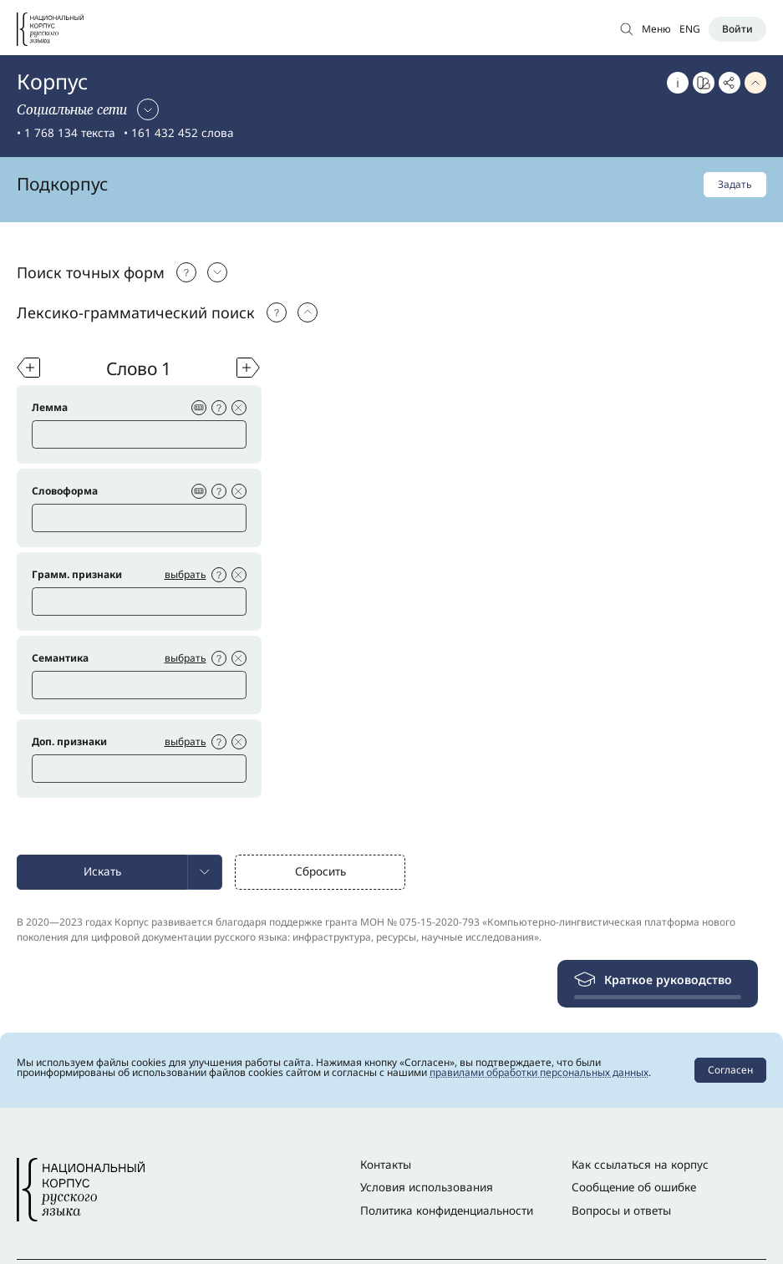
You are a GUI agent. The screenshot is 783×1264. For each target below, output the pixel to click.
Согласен (730, 1070)
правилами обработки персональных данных (539, 1072)
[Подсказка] (186, 272)
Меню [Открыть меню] (656, 29)
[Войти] (737, 29)
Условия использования (426, 1187)
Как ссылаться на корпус (640, 1164)
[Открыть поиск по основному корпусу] (626, 29)
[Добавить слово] (28, 368)
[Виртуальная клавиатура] (198, 407)
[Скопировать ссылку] (729, 83)
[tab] (391, 272)
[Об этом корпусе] (678, 83)
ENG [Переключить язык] (689, 29)
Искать (102, 871)
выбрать (185, 574)
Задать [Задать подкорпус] (735, 184)
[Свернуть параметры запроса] (755, 83)
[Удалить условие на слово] (239, 407)
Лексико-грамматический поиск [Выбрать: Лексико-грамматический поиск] (136, 312)
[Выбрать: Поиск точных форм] (217, 272)
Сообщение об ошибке (634, 1187)
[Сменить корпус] (88, 109)
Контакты (385, 1164)
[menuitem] (204, 872)
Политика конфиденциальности (446, 1210)
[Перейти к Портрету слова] (703, 83)
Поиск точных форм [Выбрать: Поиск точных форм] (91, 272)
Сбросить (320, 871)
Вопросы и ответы (621, 1210)
